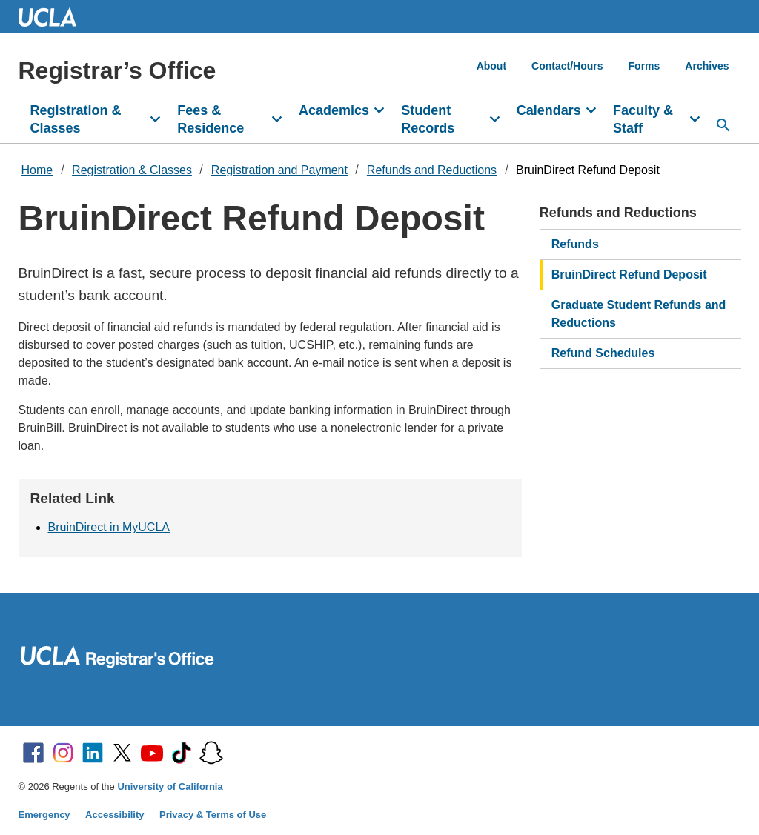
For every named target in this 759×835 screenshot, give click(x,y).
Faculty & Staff (643, 119)
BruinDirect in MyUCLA (109, 527)
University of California (169, 786)
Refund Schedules (603, 353)
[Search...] (723, 125)
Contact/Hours (567, 66)
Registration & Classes (76, 119)
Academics (334, 110)
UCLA (54, 16)
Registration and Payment (279, 170)
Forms (644, 66)
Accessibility (115, 814)
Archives (707, 66)
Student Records (427, 119)
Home (37, 170)
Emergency (44, 814)
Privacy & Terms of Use (212, 814)
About (491, 66)
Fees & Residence (210, 119)
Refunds (575, 244)
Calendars (549, 110)
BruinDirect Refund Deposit (588, 170)
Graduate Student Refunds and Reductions (638, 314)
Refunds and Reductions (432, 170)
